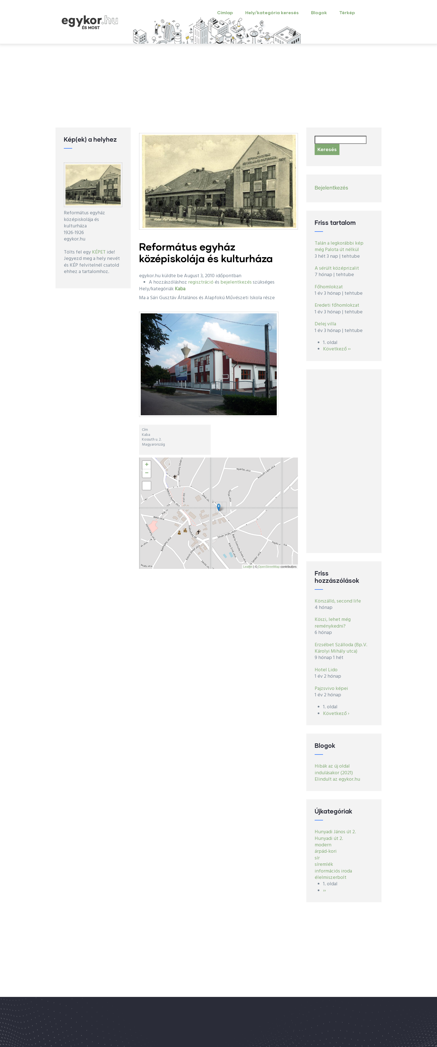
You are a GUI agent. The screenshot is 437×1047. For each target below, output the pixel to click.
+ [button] (147, 465)
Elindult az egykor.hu (337, 779)
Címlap (225, 12)
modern (323, 845)
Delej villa (325, 324)
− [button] (147, 473)
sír (317, 858)
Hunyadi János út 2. (335, 832)
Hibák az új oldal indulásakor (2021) (334, 769)
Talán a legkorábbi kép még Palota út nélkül (339, 246)
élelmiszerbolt (330, 878)
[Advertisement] (218, 86)
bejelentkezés (236, 282)
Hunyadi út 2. (329, 839)
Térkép (347, 12)
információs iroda (333, 871)
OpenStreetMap (269, 566)
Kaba (180, 289)
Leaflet (248, 566)
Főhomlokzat (329, 287)
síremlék (324, 865)
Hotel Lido (326, 670)
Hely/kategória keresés (272, 12)
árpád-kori (326, 851)
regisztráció (200, 282)
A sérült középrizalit (337, 268)
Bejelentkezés (331, 188)
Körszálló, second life (338, 601)
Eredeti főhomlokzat (337, 305)
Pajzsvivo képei (331, 689)
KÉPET (99, 252)
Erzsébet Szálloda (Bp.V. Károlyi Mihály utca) (341, 648)
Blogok (319, 12)
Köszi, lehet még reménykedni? (333, 623)
